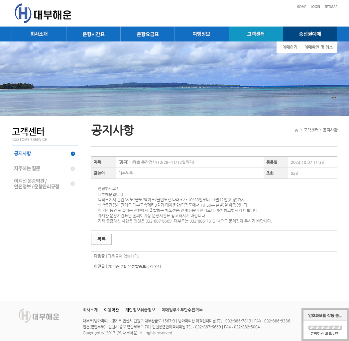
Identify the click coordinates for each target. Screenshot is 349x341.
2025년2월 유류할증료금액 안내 (135, 266)
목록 (101, 239)
